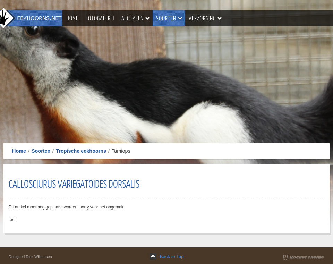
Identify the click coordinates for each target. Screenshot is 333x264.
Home (19, 151)
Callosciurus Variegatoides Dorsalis (74, 183)
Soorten (41, 151)
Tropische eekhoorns (81, 151)
